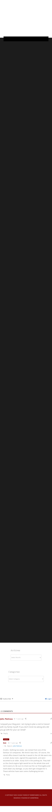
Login (48, 699)
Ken (4, 743)
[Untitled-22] (28, 4)
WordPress (34, 798)
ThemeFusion (34, 795)
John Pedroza (6, 719)
